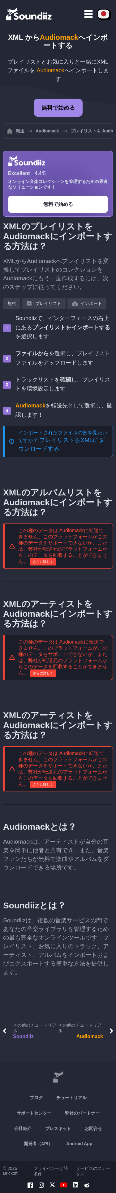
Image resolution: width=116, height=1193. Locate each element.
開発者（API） (38, 1143)
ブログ (36, 1097)
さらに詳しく (43, 562)
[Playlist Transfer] (29, 14)
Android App (79, 1143)
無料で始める (58, 108)
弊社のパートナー (82, 1113)
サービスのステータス (93, 1171)
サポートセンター (34, 1113)
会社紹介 (23, 1128)
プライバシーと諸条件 (50, 1171)
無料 (11, 303)
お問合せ (93, 1128)
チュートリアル (71, 1097)
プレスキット (58, 1128)
